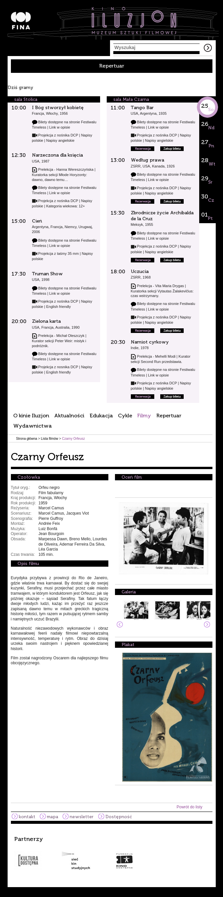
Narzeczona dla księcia (57, 155)
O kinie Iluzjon (31, 415)
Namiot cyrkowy (150, 342)
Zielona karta (46, 321)
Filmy (144, 415)
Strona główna (26, 438)
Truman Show (47, 274)
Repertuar (111, 66)
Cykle (125, 415)
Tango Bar (142, 107)
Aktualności (69, 415)
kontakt (27, 816)
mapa (52, 816)
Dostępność (118, 816)
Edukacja (101, 415)
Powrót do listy (189, 807)
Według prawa (147, 160)
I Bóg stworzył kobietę (58, 107)
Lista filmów (49, 438)
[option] (111, 853)
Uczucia (140, 271)
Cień (37, 221)
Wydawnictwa (32, 426)
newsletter (81, 816)
